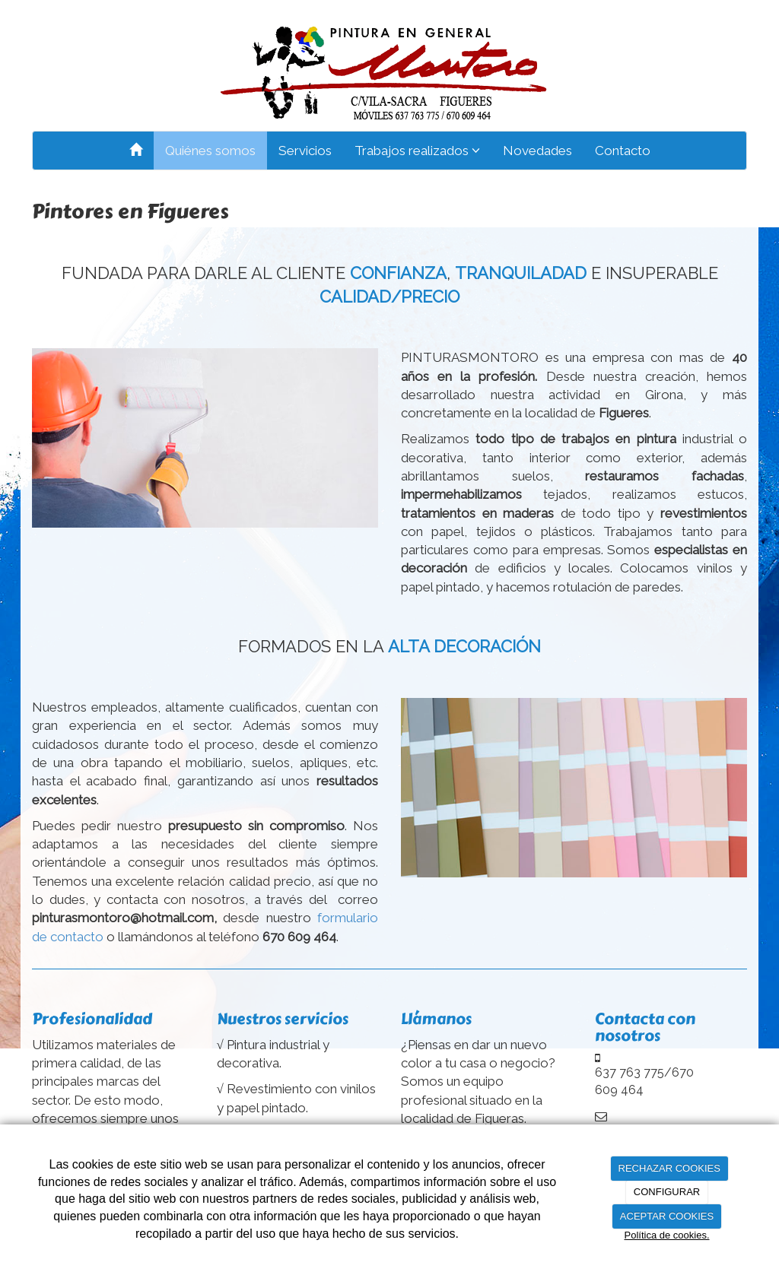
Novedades (537, 150)
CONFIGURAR (667, 1191)
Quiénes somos (210, 150)
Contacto (622, 150)
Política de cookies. (666, 1235)
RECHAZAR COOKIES (669, 1168)
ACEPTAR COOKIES (667, 1216)
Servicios (305, 150)
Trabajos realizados (417, 150)
